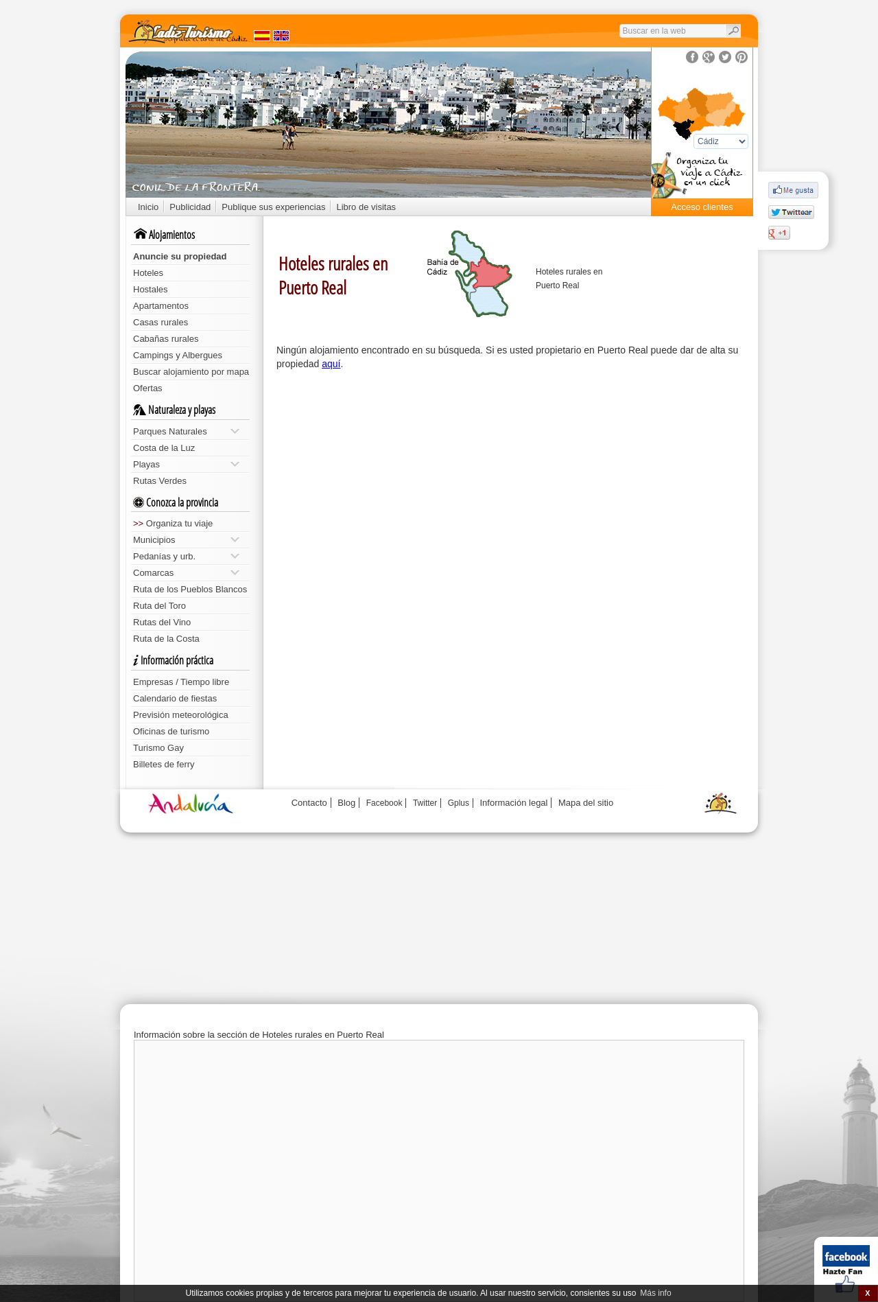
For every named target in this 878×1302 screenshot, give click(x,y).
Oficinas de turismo (171, 731)
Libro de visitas (366, 207)
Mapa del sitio (585, 803)
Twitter (425, 803)
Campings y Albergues (177, 355)
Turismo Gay (158, 748)
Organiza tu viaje (173, 523)
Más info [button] (655, 1293)
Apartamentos (161, 306)
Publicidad (190, 207)
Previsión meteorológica (180, 715)
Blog (346, 803)
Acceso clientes (702, 207)
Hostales (150, 289)
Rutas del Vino (162, 622)
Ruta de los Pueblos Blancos (190, 589)
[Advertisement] (511, 480)
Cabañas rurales (165, 339)
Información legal (513, 803)
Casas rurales (160, 322)
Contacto (309, 803)
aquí (331, 363)
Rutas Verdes (160, 481)
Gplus (458, 803)
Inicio (148, 207)
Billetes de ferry (164, 764)
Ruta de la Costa (166, 638)
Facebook (384, 803)
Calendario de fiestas (175, 698)
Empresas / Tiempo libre (181, 682)
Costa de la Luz (164, 448)
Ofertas (148, 388)
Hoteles (148, 273)
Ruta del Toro (159, 606)
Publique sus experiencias (273, 207)
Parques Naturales (186, 431)
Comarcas (186, 573)
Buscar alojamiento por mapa (191, 372)
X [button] (867, 1293)
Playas (186, 464)
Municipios (186, 540)
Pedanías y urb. (186, 556)
